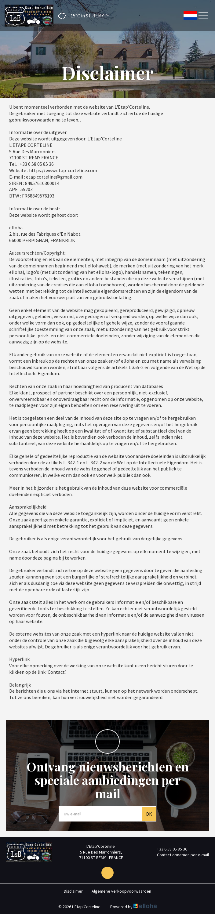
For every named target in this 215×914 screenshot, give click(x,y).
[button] (81, 16)
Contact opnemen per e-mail (179, 855)
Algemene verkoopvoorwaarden (121, 891)
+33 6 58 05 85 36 (168, 849)
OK (149, 814)
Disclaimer (73, 891)
